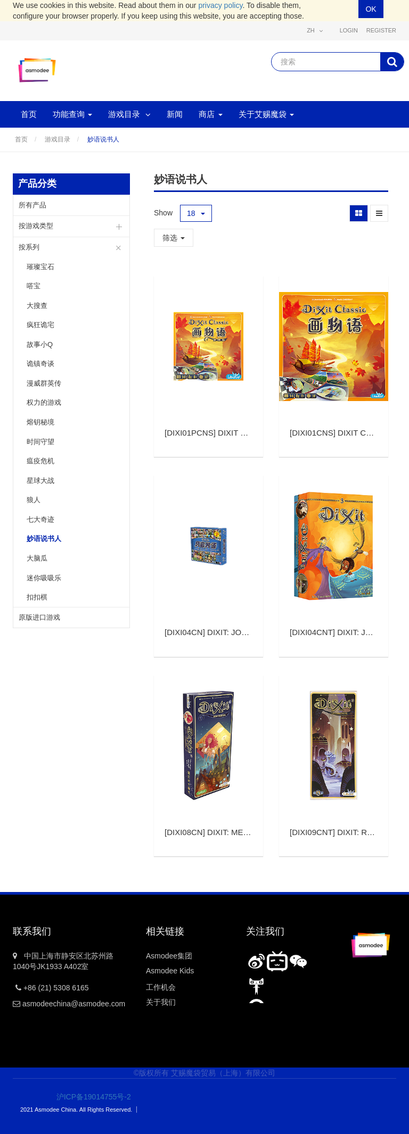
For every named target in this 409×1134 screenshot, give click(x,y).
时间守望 (40, 442)
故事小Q (40, 344)
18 (196, 213)
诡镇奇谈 (40, 364)
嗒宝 (33, 286)
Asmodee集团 (169, 956)
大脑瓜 (37, 558)
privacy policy (220, 5)
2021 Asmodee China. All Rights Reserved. (76, 1109)
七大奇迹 (40, 519)
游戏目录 (57, 139)
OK (370, 9)
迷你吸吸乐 (44, 578)
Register (381, 30)
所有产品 (32, 205)
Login (349, 30)
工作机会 (161, 987)
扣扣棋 (37, 597)
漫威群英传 (44, 383)
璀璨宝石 (40, 267)
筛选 (173, 238)
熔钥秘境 (40, 422)
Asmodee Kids (170, 970)
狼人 (33, 500)
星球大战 (40, 481)
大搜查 (37, 306)
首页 (21, 139)
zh (315, 30)
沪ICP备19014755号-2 (86, 1097)
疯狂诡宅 (40, 325)
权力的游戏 (44, 402)
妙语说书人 (103, 139)
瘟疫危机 (40, 461)
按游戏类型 (36, 226)
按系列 (29, 247)
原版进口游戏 (39, 617)
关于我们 (161, 1002)
